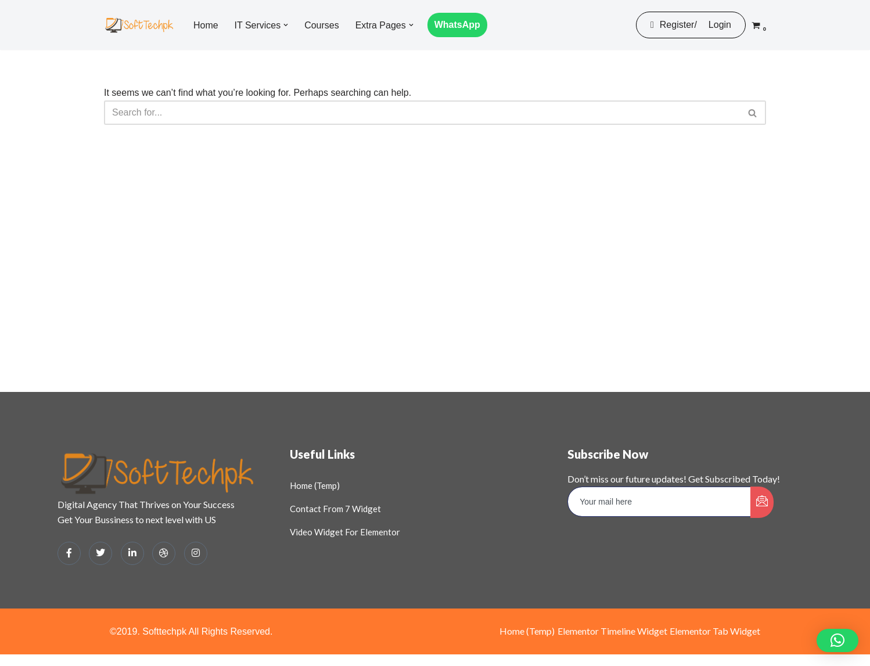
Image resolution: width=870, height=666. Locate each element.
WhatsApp (457, 25)
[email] (659, 502)
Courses (321, 25)
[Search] (422, 112)
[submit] (762, 502)
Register (672, 25)
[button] (285, 25)
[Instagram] (195, 553)
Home (205, 25)
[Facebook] (69, 553)
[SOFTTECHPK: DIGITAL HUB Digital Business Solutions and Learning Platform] (139, 24)
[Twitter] (100, 553)
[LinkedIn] (132, 553)
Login (720, 25)
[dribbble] (163, 553)
